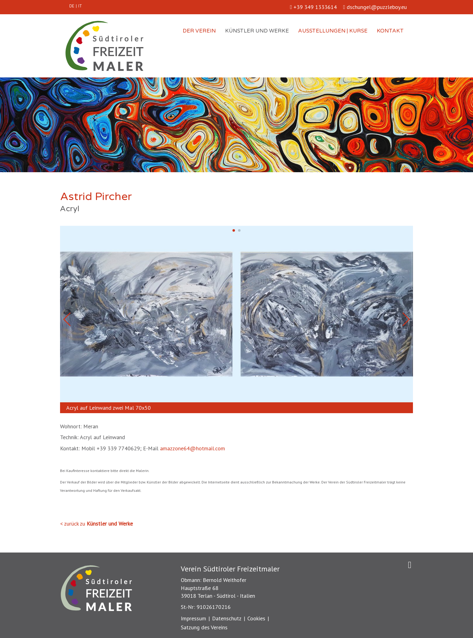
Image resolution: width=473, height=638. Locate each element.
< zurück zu (96, 523)
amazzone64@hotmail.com (192, 448)
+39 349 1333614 (313, 7)
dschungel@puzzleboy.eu (375, 7)
